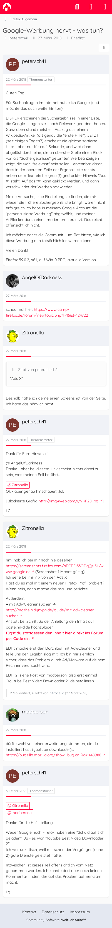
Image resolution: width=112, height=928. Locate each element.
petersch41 (18, 37)
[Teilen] (104, 48)
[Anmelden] (90, 7)
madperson (21, 812)
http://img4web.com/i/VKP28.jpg (68, 501)
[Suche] (77, 6)
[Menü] (104, 6)
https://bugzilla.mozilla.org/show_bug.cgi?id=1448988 (53, 754)
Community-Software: (56, 920)
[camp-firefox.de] (7, 6)
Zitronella (19, 484)
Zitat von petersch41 (36, 369)
